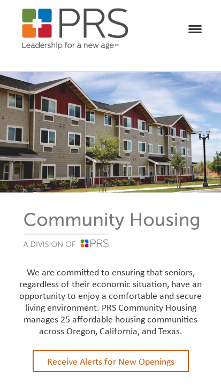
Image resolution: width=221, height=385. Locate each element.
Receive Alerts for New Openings (110, 361)
